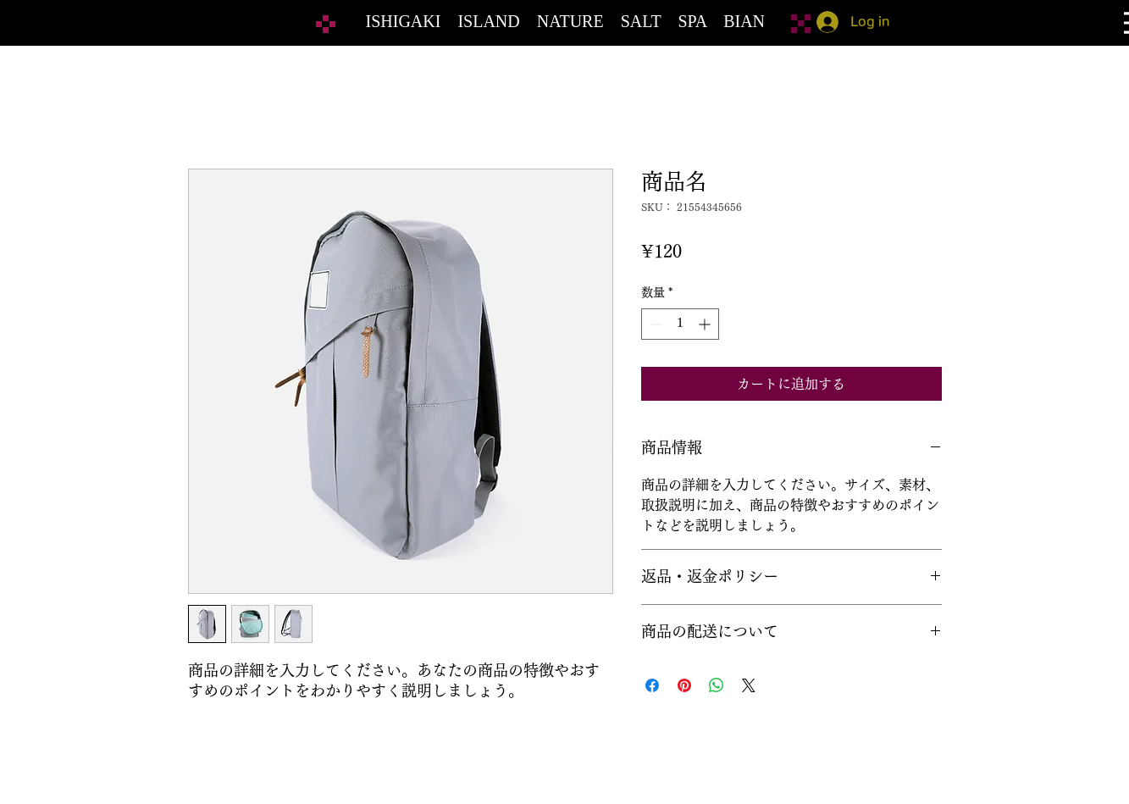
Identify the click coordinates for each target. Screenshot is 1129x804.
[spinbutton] (680, 324)
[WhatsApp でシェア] (716, 685)
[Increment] (706, 324)
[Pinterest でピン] (684, 685)
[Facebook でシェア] (652, 685)
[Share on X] (749, 685)
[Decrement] (654, 324)
